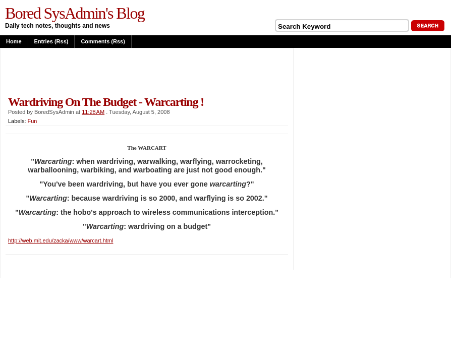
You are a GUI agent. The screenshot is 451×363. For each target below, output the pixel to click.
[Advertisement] (124, 71)
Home (14, 41)
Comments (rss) (103, 41)
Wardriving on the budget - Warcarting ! (106, 101)
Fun (32, 121)
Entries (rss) (51, 41)
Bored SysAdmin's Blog (74, 13)
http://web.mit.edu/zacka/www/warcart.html (60, 240)
